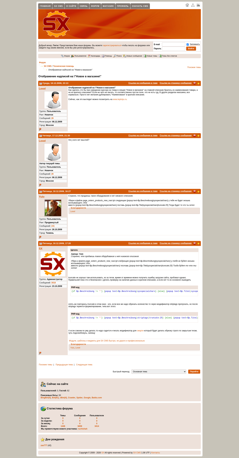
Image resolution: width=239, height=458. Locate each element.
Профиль (123, 6)
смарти (140, 330)
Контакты (155, 453)
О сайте (71, 6)
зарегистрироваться (112, 45)
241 (53, 226)
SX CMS (58, 6)
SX (40, 248)
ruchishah (82, 429)
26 (52, 118)
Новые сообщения (132, 56)
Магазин (108, 6)
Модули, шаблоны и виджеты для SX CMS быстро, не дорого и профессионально (107, 341)
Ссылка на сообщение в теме (143, 83)
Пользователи (78, 56)
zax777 (44, 445)
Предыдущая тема (64, 364)
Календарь (94, 56)
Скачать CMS (140, 6)
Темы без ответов (168, 56)
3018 (53, 283)
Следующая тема (84, 364)
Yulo (41, 196)
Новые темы (150, 56)
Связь (84, 6)
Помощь (107, 56)
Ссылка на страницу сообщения (176, 83)
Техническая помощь (63, 66)
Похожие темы (194, 67)
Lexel (42, 88)
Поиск (118, 56)
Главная (45, 6)
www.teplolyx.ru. (120, 99)
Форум (95, 6)
